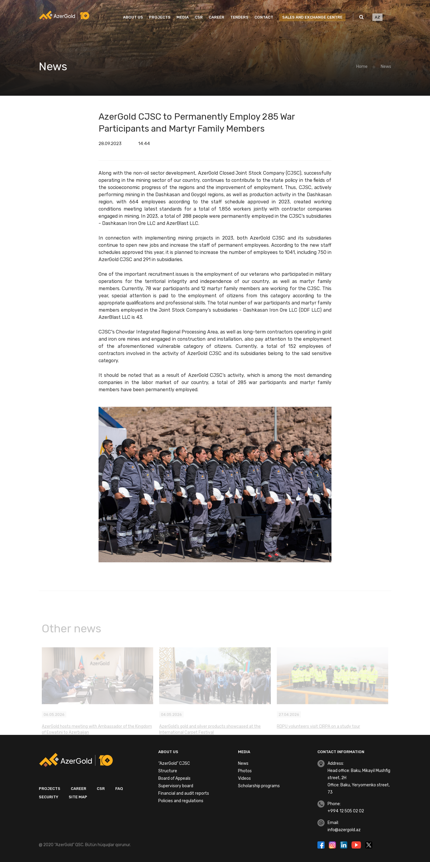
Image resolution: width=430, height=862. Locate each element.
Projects (160, 17)
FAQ (119, 788)
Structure (167, 770)
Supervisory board (175, 785)
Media (182, 17)
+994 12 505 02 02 (346, 811)
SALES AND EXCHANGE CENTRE (312, 17)
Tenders (239, 17)
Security (48, 797)
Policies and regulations (180, 800)
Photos (245, 770)
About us (133, 17)
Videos (244, 778)
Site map (78, 797)
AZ (377, 17)
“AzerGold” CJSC (174, 763)
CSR (199, 17)
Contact (263, 17)
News (386, 66)
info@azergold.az (344, 829)
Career (216, 17)
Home (362, 66)
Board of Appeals (174, 778)
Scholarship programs (259, 785)
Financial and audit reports (183, 793)
